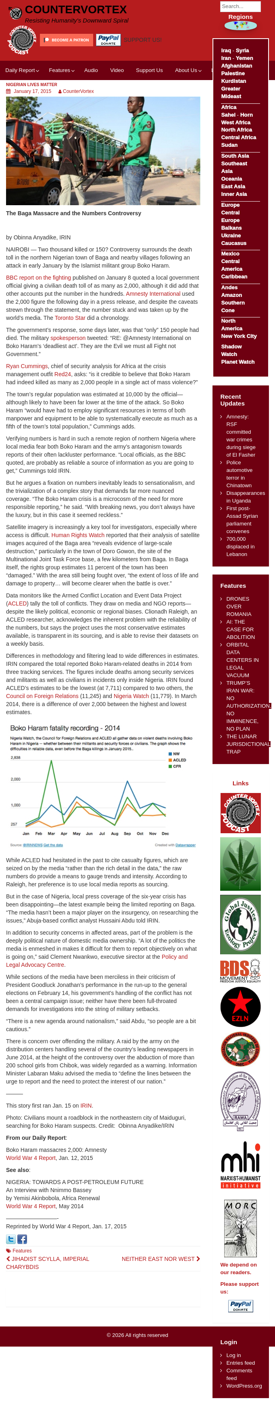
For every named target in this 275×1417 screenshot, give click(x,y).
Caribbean (234, 277)
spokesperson (67, 338)
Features (59, 70)
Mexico (230, 254)
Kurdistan (233, 81)
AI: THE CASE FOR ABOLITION (240, 629)
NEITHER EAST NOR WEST (161, 1259)
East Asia (233, 186)
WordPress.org (244, 1386)
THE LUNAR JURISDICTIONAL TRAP (248, 744)
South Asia (235, 156)
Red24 (62, 374)
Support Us (149, 70)
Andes (229, 287)
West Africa (235, 122)
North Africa (236, 130)
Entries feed (240, 1363)
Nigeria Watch (131, 696)
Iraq (226, 50)
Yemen (244, 58)
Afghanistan (236, 66)
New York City (238, 336)
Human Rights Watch (78, 535)
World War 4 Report (31, 1158)
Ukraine (231, 236)
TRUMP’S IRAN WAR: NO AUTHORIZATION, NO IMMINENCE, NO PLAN (248, 706)
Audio (91, 70)
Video (117, 70)
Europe (230, 205)
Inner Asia (234, 194)
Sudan (229, 145)
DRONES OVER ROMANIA (238, 606)
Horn (246, 115)
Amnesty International (153, 293)
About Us (186, 70)
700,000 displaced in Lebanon (240, 546)
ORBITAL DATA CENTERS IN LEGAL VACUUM (242, 660)
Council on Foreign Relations (42, 696)
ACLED (17, 603)
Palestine (232, 73)
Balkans (231, 228)
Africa (228, 107)
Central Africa (238, 137)
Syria (242, 50)
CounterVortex (76, 9)
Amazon (231, 295)
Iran (226, 58)
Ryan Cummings (27, 366)
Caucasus (233, 243)
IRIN (86, 1105)
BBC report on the (29, 277)
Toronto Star (70, 318)
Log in (233, 1355)
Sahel (228, 115)
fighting (62, 277)
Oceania (231, 179)
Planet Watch (237, 362)
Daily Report (20, 70)
